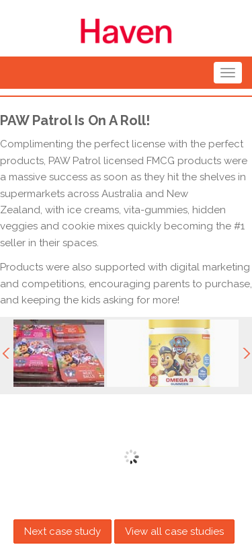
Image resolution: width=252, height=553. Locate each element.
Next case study (62, 531)
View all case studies (174, 531)
